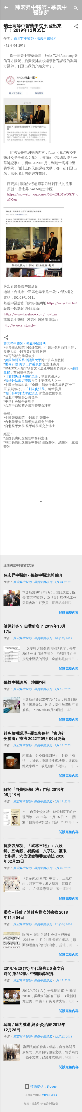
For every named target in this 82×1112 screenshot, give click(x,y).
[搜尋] (76, 8)
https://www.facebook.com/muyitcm (30, 314)
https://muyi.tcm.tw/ (62, 303)
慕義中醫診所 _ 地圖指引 (25, 682)
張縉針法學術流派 (18, 381)
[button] (76, 27)
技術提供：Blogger (41, 1086)
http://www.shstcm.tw (19, 325)
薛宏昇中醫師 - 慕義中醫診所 (41, 10)
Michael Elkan (49, 1094)
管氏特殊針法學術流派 (21, 393)
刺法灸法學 (36, 389)
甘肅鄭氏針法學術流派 (21, 377)
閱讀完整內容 (69, 613)
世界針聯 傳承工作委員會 (23, 364)
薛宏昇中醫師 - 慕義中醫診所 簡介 (33, 575)
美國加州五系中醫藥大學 (23, 360)
